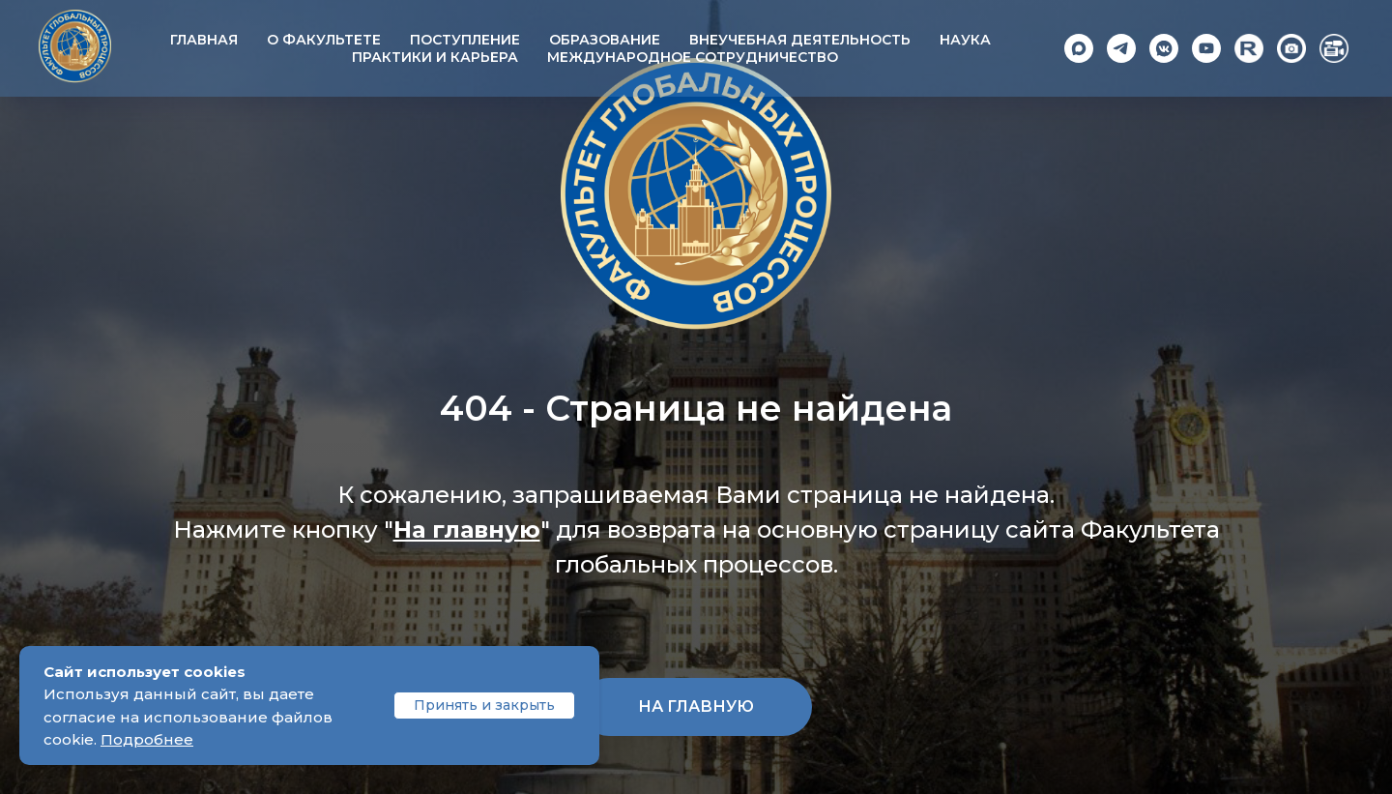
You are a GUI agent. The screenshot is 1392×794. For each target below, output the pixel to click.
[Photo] (1291, 48)
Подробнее (147, 739)
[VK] (1163, 48)
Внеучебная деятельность (800, 39)
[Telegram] (1121, 48)
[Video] (1334, 48)
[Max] (1078, 48)
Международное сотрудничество (692, 57)
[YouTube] (1206, 48)
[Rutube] (1248, 48)
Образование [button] (604, 39)
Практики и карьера (435, 57)
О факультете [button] (324, 39)
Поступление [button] (465, 39)
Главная (204, 39)
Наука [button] (965, 39)
